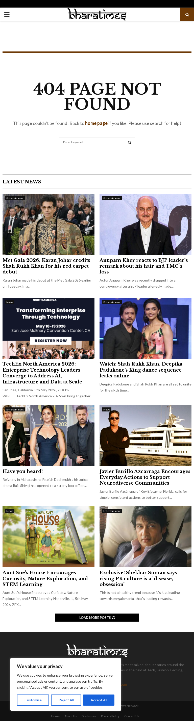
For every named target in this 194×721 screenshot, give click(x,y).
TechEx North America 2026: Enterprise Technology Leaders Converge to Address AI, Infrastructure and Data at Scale (42, 372)
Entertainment (15, 198)
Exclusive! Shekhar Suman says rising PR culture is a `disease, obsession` (138, 578)
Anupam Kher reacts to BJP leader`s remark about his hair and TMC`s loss (144, 266)
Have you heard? (23, 471)
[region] (65, 684)
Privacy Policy (110, 716)
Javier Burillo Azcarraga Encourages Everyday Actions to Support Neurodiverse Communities (145, 477)
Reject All (66, 700)
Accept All (99, 700)
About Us (70, 716)
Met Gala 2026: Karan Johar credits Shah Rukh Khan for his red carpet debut (46, 266)
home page (96, 123)
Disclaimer (89, 716)
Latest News (22, 182)
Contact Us (131, 716)
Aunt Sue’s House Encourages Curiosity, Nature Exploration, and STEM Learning (45, 578)
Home (55, 716)
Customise (33, 700)
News (9, 302)
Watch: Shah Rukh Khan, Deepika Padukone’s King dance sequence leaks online (141, 370)
